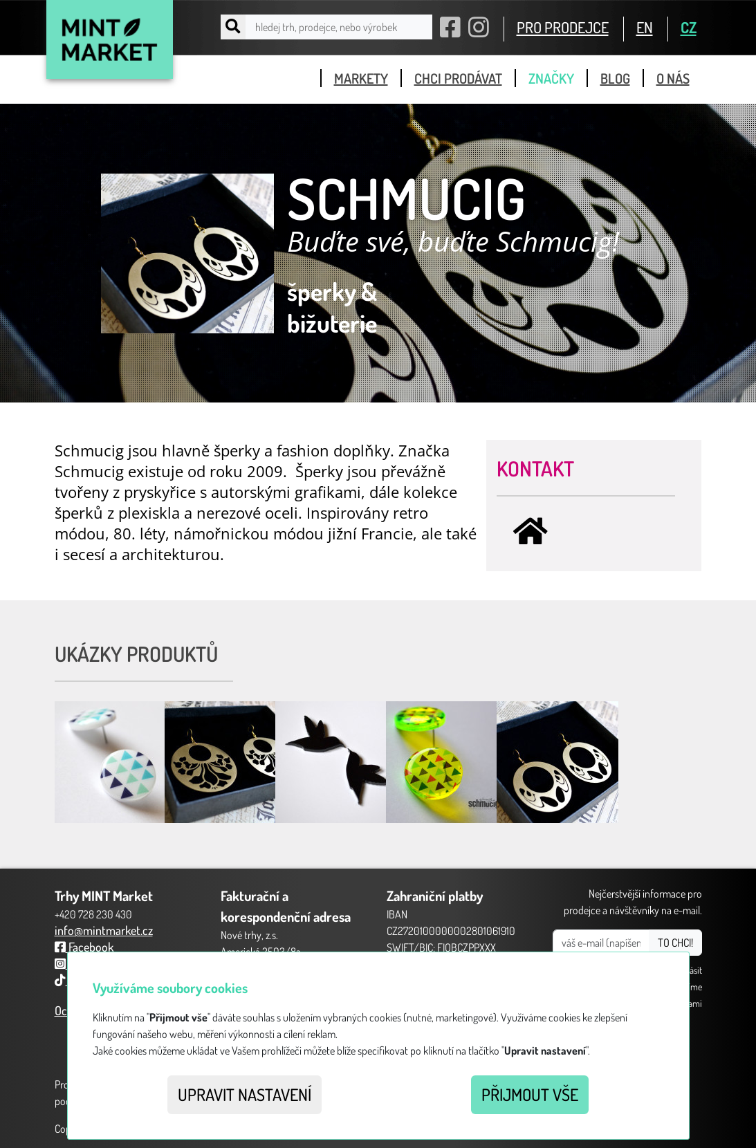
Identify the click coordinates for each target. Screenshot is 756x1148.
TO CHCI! (675, 943)
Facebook (84, 946)
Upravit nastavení (244, 1094)
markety (361, 78)
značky (551, 78)
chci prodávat (458, 78)
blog (615, 78)
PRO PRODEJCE (563, 27)
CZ (689, 27)
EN (644, 27)
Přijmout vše (529, 1094)
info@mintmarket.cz (104, 930)
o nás (673, 78)
